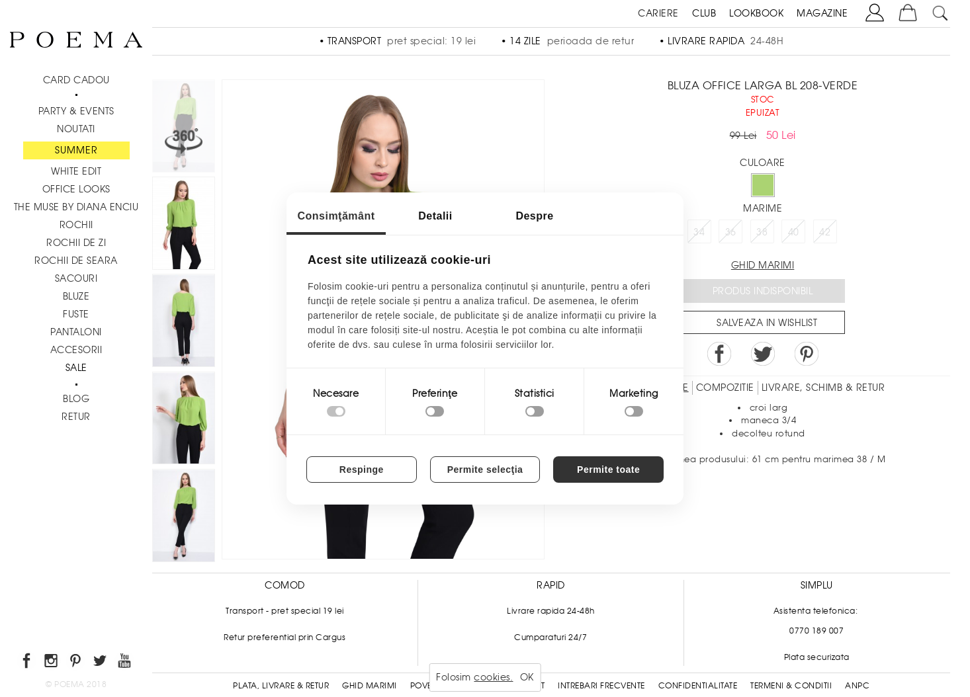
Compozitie (725, 387)
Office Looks (76, 189)
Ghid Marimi (369, 685)
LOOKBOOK (756, 13)
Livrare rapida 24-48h (551, 611)
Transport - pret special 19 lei (285, 611)
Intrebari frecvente (601, 685)
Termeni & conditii (791, 685)
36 (730, 232)
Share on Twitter (763, 354)
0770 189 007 (816, 631)
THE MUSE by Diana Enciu (76, 207)
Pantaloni (76, 332)
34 (699, 232)
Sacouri (76, 278)
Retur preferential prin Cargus (284, 637)
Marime (762, 208)
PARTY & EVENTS (76, 111)
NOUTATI (76, 129)
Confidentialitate (698, 685)
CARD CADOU (76, 80)
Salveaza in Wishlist (767, 322)
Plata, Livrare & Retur (281, 685)
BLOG (76, 398)
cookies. (493, 677)
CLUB (704, 13)
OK (527, 677)
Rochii (76, 225)
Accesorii (76, 350)
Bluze (76, 296)
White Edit (76, 171)
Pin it (806, 354)
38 (762, 232)
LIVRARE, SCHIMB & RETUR (823, 387)
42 (824, 232)
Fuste (76, 314)
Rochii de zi (76, 242)
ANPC (857, 685)
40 (793, 232)
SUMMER (76, 150)
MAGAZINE (822, 13)
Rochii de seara (76, 260)
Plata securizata (817, 657)
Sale (76, 367)
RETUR (76, 416)
